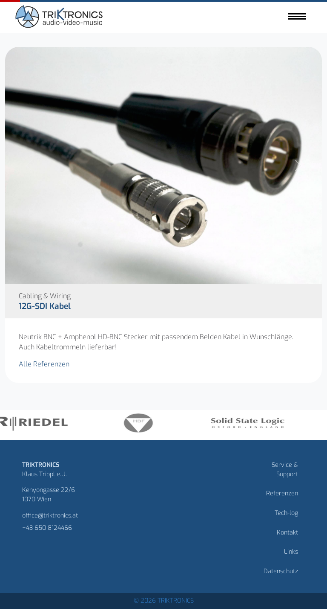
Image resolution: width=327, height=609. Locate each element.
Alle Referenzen (44, 364)
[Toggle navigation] (297, 16)
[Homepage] (60, 17)
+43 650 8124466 (47, 528)
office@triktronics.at (50, 516)
